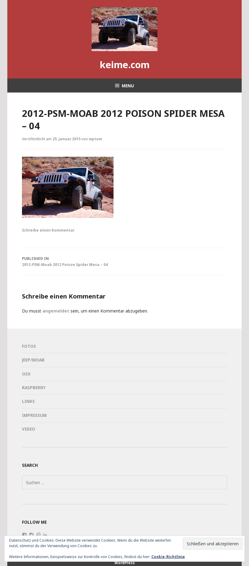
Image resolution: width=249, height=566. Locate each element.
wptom (95, 138)
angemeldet (55, 311)
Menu (128, 86)
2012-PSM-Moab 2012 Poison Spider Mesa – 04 (124, 261)
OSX (26, 374)
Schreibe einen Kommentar (48, 230)
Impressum (34, 415)
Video (28, 429)
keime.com (125, 64)
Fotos (29, 346)
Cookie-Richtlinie (168, 556)
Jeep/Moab (33, 360)
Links (28, 401)
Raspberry (33, 387)
